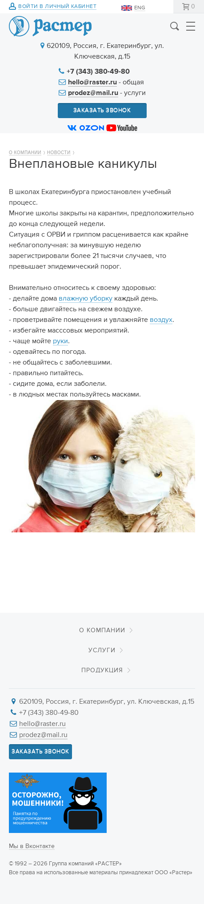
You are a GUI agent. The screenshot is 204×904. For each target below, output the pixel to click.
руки (60, 341)
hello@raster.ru (92, 82)
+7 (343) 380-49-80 (98, 71)
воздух (161, 320)
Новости (59, 152)
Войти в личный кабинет (57, 7)
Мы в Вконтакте (32, 846)
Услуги (102, 650)
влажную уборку (85, 298)
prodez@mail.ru (93, 93)
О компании (25, 152)
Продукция (102, 670)
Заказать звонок (102, 110)
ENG (139, 8)
